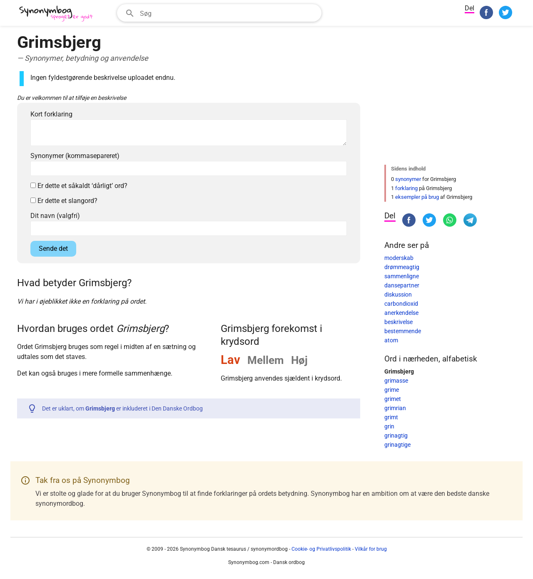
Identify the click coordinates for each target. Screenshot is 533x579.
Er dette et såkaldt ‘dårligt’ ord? (78, 186)
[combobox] (219, 13)
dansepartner (401, 285)
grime (391, 389)
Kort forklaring (51, 114)
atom (391, 340)
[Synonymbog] (58, 14)
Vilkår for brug (371, 549)
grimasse (396, 380)
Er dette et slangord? (63, 201)
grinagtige (397, 444)
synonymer (408, 179)
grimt (391, 417)
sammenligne (401, 276)
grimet (392, 399)
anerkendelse (401, 312)
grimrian (395, 408)
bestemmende (402, 331)
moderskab (398, 258)
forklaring (406, 188)
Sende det (53, 248)
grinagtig (396, 435)
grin (389, 426)
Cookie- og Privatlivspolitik (321, 549)
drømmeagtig (401, 267)
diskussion (398, 294)
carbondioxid (401, 303)
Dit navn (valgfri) (55, 216)
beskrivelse (398, 322)
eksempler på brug (417, 197)
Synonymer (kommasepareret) (75, 156)
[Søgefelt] (228, 13)
